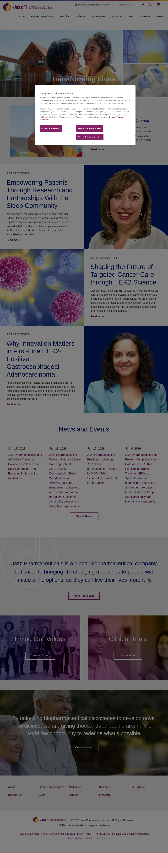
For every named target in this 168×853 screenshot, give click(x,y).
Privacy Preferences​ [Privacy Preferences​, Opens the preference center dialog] (51, 128)
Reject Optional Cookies (89, 128)
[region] (85, 115)
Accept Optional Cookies (90, 137)
